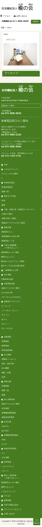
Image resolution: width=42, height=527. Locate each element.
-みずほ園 (5, 457)
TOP (2, 27)
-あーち (4, 319)
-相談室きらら (6, 232)
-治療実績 (5, 341)
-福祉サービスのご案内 (10, 404)
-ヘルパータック (7, 466)
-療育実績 (5, 346)
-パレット (5, 471)
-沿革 (3, 377)
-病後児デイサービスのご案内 (13, 223)
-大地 (3, 440)
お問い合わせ (21, 16)
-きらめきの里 (6, 292)
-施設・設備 (6, 372)
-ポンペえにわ (6, 328)
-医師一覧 (5, 191)
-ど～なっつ (6, 306)
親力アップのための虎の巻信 (12, 266)
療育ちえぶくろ (7, 257)
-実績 (3, 395)
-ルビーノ (5, 324)
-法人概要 (5, 368)
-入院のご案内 (6, 214)
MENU (35, 21)
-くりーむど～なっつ (9, 310)
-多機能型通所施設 (8, 413)
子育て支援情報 (10, 245)
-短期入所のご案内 (8, 218)
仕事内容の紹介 (7, 279)
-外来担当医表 (6, 187)
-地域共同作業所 (7, 417)
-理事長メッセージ (8, 359)
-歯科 (3, 205)
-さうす (4, 444)
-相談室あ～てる (7, 241)
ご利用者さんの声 (11, 270)
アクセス (6, 16)
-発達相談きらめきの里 (10, 236)
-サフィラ (5, 315)
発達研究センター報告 (10, 252)
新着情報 (7, 500)
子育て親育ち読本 (11, 505)
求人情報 (7, 275)
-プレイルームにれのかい (11, 297)
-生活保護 (5, 408)
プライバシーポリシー (13, 509)
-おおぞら (5, 426)
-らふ (3, 453)
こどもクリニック (11, 169)
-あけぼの (5, 431)
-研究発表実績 (6, 350)
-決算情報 (5, 386)
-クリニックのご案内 (9, 174)
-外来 (3, 200)
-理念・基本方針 (7, 364)
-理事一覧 (5, 390)
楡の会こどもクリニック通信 (12, 261)
